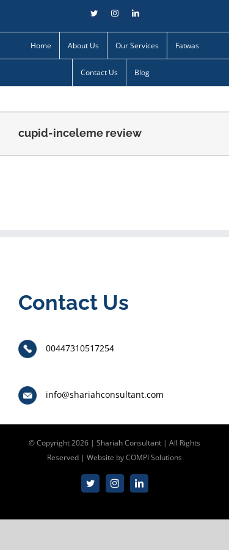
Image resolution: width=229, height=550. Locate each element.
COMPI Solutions (154, 457)
